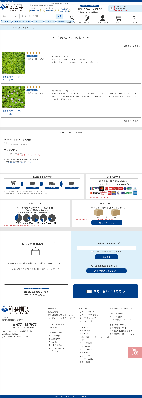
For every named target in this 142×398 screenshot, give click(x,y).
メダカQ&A (54, 351)
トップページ (6, 28)
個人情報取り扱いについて (122, 334)
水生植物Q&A (55, 339)
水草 (6, 21)
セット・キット (87, 356)
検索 (59, 16)
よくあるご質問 (55, 332)
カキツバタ (85, 330)
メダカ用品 (85, 346)
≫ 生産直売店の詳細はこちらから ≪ (17, 163)
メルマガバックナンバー (122, 320)
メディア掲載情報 (56, 324)
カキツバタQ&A (56, 348)
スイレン (50, 21)
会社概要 (52, 308)
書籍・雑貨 (85, 362)
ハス (38, 21)
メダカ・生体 (86, 321)
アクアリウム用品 (88, 349)
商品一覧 (83, 308)
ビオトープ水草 (87, 312)
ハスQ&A (53, 342)
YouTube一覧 (116, 313)
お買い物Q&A (55, 335)
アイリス (84, 334)
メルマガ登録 (116, 316)
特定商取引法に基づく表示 (122, 331)
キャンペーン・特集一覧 (121, 308)
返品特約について (118, 325)
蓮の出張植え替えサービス (60, 315)
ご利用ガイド (54, 327)
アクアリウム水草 (22, 21)
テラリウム (85, 352)
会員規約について (118, 328)
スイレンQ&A (55, 345)
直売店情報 (53, 312)
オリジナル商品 (87, 359)
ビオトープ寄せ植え (89, 315)
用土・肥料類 (86, 343)
